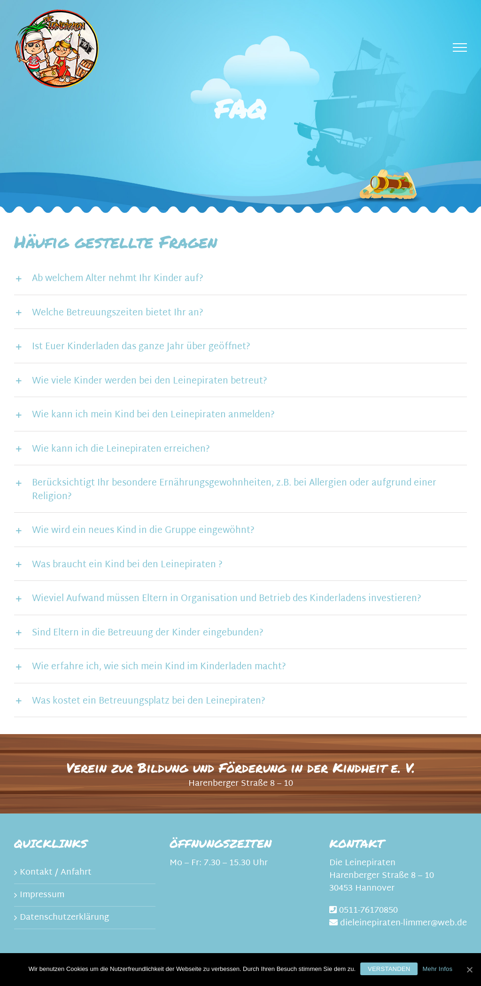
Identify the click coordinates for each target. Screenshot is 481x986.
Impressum (42, 895)
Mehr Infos (437, 968)
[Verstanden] (469, 969)
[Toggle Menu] (460, 47)
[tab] (240, 278)
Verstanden (389, 968)
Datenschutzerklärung (64, 917)
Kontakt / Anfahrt (56, 872)
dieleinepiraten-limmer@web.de (403, 923)
